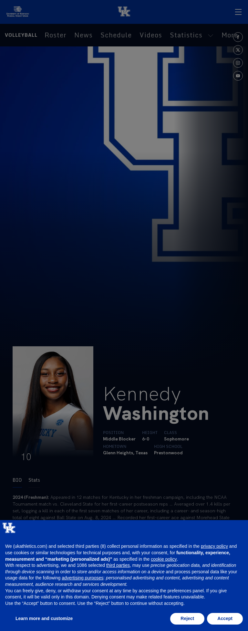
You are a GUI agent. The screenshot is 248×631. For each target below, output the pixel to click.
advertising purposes (82, 577)
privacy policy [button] (214, 546)
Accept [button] (224, 618)
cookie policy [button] (164, 559)
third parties (118, 565)
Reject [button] (187, 618)
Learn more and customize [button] (44, 618)
